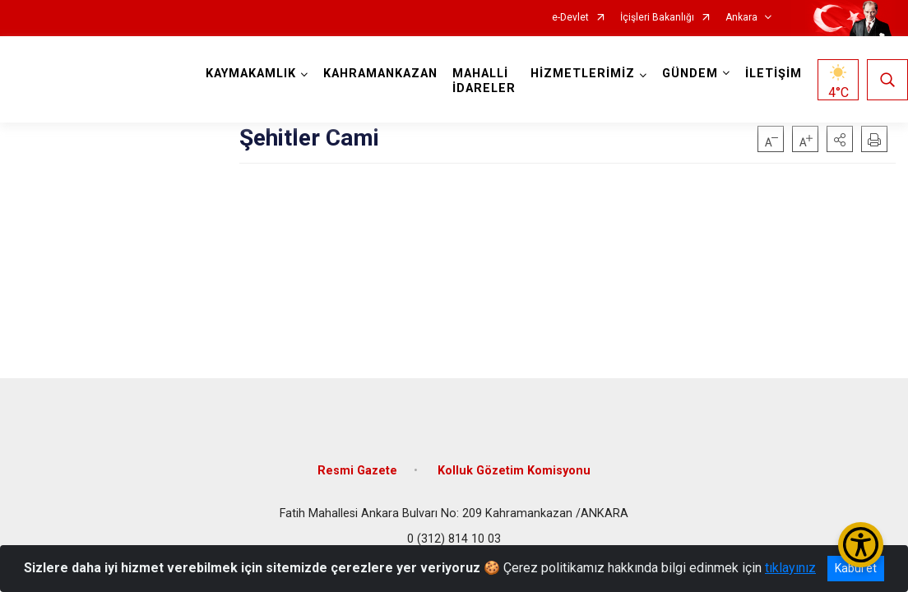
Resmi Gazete (357, 471)
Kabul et (856, 568)
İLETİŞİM (773, 74)
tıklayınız (790, 568)
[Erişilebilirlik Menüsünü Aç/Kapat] (860, 544)
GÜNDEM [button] (690, 74)
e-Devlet (570, 17)
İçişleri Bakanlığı (657, 17)
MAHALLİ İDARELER (484, 81)
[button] (840, 139)
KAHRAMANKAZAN (380, 74)
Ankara (741, 17)
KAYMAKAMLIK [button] (251, 74)
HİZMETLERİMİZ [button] (582, 74)
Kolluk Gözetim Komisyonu (514, 471)
